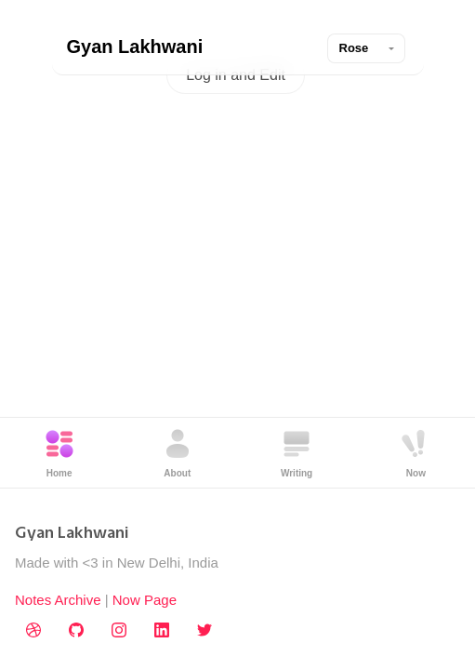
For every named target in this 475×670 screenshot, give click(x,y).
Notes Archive (58, 600)
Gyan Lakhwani (135, 46)
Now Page (144, 600)
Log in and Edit (235, 75)
